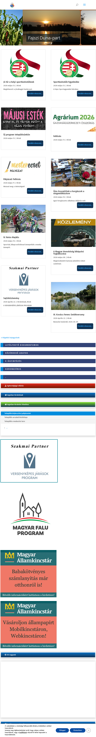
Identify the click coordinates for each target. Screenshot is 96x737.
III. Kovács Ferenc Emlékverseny (68, 314)
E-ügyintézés (13, 361)
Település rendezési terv (14, 421)
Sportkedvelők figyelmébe (66, 82)
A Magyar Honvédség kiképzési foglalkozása (68, 252)
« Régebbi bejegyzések (10, 338)
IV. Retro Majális (11, 237)
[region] (48, 27)
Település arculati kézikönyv (15, 417)
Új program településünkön (16, 134)
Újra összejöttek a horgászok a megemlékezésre (68, 192)
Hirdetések (21, 302)
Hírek (19, 86)
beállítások (23, 732)
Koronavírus (13, 369)
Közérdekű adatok (16, 353)
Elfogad (62, 730)
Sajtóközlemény (11, 298)
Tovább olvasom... (35, 94)
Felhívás (57, 136)
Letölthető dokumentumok (22, 345)
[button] (4, 27)
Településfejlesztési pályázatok (17, 413)
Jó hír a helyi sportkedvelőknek (18, 82)
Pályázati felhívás (12, 179)
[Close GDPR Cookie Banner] (88, 730)
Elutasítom (77, 730)
